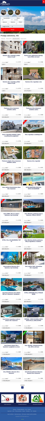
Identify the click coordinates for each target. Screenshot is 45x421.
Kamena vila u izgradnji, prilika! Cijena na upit (11, 56)
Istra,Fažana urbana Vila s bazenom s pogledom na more (11, 346)
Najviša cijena (23, 38)
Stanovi (3, 12)
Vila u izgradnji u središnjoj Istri (33, 134)
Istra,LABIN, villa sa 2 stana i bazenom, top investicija (11, 214)
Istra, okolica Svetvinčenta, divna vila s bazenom (11, 188)
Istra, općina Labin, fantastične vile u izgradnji (33, 267)
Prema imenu (9, 38)
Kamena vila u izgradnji (33, 161)
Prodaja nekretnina (20, 409)
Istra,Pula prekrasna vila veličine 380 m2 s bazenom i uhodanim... (11, 293)
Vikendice (28, 411)
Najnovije (3, 38)
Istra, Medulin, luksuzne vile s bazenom (11, 372)
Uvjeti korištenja (10, 414)
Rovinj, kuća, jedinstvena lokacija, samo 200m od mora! (33, 56)
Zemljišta (34, 411)
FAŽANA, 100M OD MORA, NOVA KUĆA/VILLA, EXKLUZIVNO (33, 319)
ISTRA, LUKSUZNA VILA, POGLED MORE (33, 293)
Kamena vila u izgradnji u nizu (33, 82)
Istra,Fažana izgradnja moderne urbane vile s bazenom (11, 319)
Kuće (18, 12)
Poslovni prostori (18, 411)
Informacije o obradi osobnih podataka (29, 414)
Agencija (14, 409)
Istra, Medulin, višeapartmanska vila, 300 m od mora (33, 346)
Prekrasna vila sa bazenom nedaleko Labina (11, 108)
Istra (26, 409)
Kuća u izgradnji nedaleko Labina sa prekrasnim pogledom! (11, 135)
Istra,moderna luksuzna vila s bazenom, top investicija (11, 267)
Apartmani (11, 12)
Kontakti (29, 409)
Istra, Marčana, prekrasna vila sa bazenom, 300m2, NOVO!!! (34, 214)
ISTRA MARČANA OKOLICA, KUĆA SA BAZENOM (33, 188)
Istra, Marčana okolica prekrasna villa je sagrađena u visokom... (34, 240)
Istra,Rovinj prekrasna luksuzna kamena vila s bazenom (33, 372)
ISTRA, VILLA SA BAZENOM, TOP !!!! (11, 240)
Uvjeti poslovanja (17, 414)
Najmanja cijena (16, 38)
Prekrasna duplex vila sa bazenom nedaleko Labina (11, 161)
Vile (31, 411)
